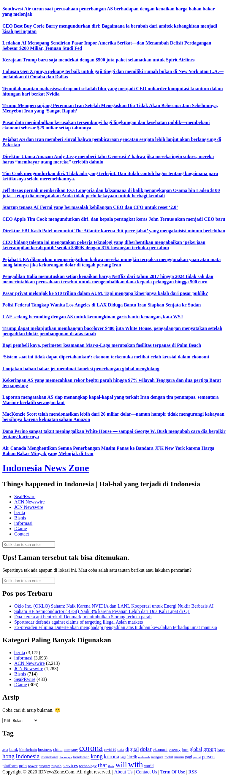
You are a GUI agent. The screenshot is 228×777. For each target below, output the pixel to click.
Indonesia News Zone (45, 468)
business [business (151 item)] (45, 749)
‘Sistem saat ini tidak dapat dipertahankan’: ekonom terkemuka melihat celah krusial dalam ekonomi (105, 356)
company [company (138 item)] (71, 749)
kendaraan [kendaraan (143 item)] (81, 757)
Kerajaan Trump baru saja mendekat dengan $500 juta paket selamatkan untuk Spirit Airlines (98, 59)
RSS (193, 771)
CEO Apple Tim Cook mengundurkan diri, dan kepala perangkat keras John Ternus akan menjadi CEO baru (113, 219)
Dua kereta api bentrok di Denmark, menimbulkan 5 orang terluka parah (83, 616)
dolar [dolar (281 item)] (146, 749)
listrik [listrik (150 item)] (132, 757)
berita (19, 512)
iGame (20, 528)
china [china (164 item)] (58, 749)
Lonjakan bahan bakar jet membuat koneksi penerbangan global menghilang (80, 368)
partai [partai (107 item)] (197, 757)
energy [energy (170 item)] (174, 749)
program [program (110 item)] (44, 766)
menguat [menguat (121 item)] (157, 757)
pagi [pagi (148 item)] (188, 757)
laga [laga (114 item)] (123, 757)
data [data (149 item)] (120, 749)
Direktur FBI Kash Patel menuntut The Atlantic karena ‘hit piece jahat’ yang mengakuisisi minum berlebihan (113, 230)
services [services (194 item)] (70, 765)
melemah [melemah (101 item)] (144, 757)
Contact (21, 533)
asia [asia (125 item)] (5, 750)
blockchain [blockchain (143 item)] (28, 749)
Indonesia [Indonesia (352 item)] (28, 756)
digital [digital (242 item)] (132, 749)
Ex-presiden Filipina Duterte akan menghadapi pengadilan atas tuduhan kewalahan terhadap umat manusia (115, 627)
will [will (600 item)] (121, 765)
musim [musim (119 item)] (179, 757)
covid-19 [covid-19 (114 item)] (110, 750)
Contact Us (146, 771)
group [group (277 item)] (209, 749)
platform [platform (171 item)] (10, 765)
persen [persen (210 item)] (208, 756)
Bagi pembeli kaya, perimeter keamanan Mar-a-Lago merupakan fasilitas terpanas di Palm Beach (101, 345)
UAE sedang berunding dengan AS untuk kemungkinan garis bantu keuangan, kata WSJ (92, 316)
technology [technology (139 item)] (87, 766)
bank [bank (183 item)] (13, 749)
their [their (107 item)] (111, 766)
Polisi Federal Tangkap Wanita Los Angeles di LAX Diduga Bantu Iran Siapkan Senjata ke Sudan (101, 304)
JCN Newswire (28, 507)
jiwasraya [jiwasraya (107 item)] (65, 757)
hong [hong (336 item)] (8, 756)
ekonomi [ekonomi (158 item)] (160, 749)
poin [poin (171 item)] (23, 765)
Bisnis (20, 517)
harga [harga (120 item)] (221, 750)
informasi (23, 523)
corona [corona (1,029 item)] (91, 748)
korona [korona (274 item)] (111, 756)
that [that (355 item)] (102, 765)
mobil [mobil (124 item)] (168, 757)
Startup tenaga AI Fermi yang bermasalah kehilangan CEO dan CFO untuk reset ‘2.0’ (90, 207)
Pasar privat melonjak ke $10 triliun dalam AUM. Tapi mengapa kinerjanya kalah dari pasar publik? (105, 293)
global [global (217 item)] (196, 749)
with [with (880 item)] (135, 764)
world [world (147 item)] (149, 766)
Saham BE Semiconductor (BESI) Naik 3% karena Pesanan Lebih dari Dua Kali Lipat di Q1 (102, 611)
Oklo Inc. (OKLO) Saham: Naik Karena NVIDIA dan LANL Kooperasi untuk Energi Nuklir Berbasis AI (113, 605)
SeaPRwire (24, 496)
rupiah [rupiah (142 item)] (56, 766)
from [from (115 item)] (185, 750)
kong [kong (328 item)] (96, 756)
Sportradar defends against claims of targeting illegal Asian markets (78, 622)
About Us (123, 771)
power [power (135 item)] (32, 766)
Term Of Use (172, 771)
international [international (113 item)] (49, 757)
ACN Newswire (29, 501)
